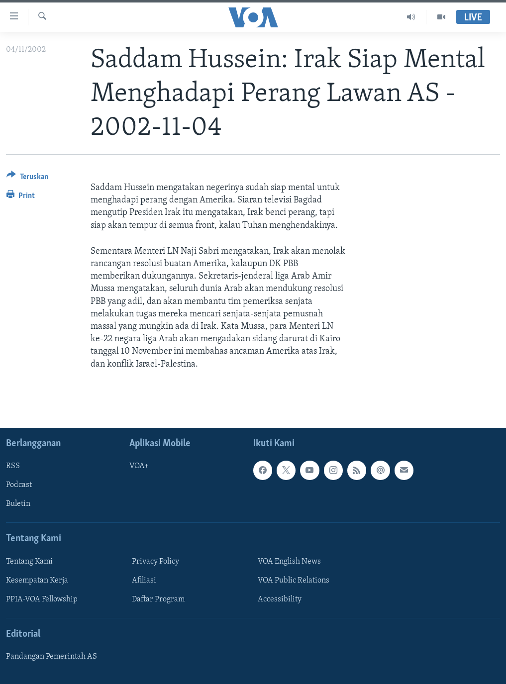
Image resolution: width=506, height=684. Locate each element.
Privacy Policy (155, 562)
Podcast (19, 485)
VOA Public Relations (293, 581)
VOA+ (139, 466)
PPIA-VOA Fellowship (42, 599)
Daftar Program (158, 599)
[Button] (27, 178)
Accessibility (280, 599)
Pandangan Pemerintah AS (51, 657)
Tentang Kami (29, 562)
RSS (13, 466)
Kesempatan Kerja (37, 581)
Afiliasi (144, 581)
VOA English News (289, 562)
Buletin (18, 504)
